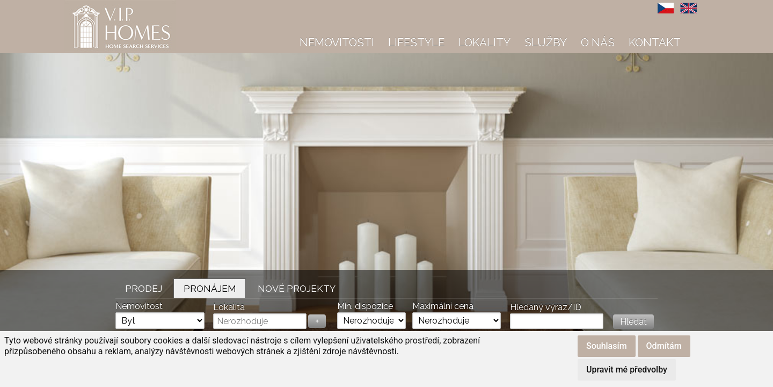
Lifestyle (416, 42)
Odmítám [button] (664, 346)
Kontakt (655, 42)
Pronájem (210, 288)
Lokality (484, 42)
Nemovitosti (337, 42)
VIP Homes (91, 6)
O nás (598, 42)
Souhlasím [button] (606, 346)
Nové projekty (297, 288)
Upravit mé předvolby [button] (626, 369)
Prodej (143, 288)
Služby (545, 42)
